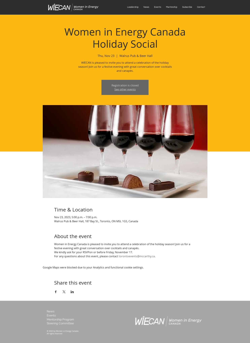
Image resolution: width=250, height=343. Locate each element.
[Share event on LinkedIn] (72, 291)
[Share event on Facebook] (55, 291)
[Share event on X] (64, 291)
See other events (125, 89)
